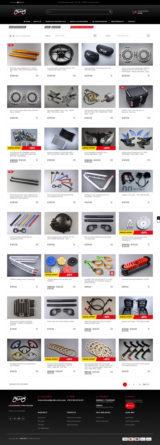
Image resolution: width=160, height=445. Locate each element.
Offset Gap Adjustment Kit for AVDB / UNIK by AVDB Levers (98, 322)
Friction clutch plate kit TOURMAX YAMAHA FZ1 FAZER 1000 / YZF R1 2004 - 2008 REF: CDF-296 (59, 365)
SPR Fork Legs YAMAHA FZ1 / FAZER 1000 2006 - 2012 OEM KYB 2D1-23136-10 (24, 69)
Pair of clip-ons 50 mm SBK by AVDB (60, 321)
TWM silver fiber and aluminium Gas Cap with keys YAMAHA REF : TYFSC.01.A (134, 238)
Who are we (41, 417)
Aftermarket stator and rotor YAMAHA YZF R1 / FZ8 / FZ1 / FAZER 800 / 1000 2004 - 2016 (98, 112)
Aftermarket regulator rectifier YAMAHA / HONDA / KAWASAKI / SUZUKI (21, 323)
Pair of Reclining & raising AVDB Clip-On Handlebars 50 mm (60, 195)
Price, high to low (134, 35)
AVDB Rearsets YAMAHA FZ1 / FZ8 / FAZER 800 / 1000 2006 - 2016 (135, 153)
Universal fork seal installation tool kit (135, 279)
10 (140, 384)
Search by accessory (74, 421)
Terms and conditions (132, 421)
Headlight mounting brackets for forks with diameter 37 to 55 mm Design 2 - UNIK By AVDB (98, 280)
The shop (41, 425)
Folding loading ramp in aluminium (22, 279)
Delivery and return (102, 421)
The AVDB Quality (43, 428)
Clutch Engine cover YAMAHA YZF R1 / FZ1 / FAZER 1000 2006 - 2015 (61, 238)
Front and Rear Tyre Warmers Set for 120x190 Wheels (97, 69)
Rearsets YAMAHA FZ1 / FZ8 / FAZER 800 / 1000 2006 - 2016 (60, 111)
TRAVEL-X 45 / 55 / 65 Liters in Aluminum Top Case (133, 111)
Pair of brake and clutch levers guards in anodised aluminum (135, 364)
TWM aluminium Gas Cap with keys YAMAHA (59, 280)
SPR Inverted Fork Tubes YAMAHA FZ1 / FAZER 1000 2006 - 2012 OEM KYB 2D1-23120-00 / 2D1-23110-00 (24, 196)
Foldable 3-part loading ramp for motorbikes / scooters (96, 195)
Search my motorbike (74, 417)
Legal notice (129, 417)
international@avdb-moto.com (52, 400)
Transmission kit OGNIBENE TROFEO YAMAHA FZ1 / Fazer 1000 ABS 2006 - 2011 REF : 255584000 (23, 154)
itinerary (130, 405)
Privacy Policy (130, 425)
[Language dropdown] (17, 2)
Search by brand (72, 425)
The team (41, 421)
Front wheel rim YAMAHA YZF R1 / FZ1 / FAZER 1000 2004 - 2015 (61, 69)
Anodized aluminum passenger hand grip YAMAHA (23, 364)
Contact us (100, 417)
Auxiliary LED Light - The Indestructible (135, 195)
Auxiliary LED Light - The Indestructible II (135, 322)
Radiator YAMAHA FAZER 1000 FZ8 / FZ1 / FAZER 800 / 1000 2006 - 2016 (60, 153)
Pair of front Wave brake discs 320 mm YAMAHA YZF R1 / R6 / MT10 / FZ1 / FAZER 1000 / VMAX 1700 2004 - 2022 (136, 69)
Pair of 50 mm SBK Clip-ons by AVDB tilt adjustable (97, 238)
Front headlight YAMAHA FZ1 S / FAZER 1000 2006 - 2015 (96, 153)
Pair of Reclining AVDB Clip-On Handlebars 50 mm (21, 238)
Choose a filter (76, 35)
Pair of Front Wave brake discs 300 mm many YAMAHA (24, 111)
